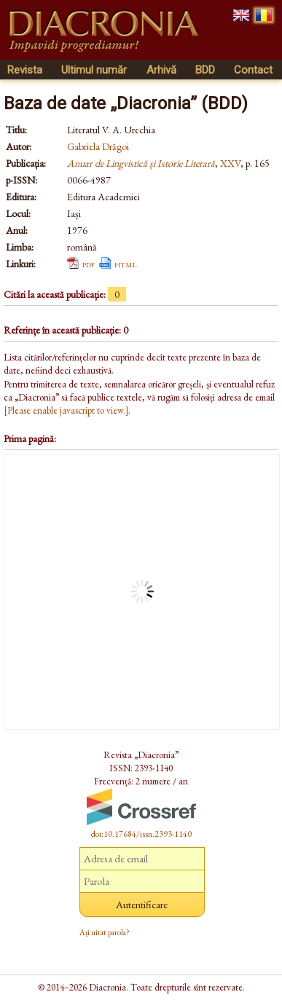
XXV (230, 163)
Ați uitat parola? (104, 932)
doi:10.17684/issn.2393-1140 (141, 834)
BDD (205, 69)
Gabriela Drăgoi (98, 146)
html (125, 263)
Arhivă (161, 69)
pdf (88, 263)
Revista (24, 69)
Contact (253, 69)
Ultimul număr (94, 69)
